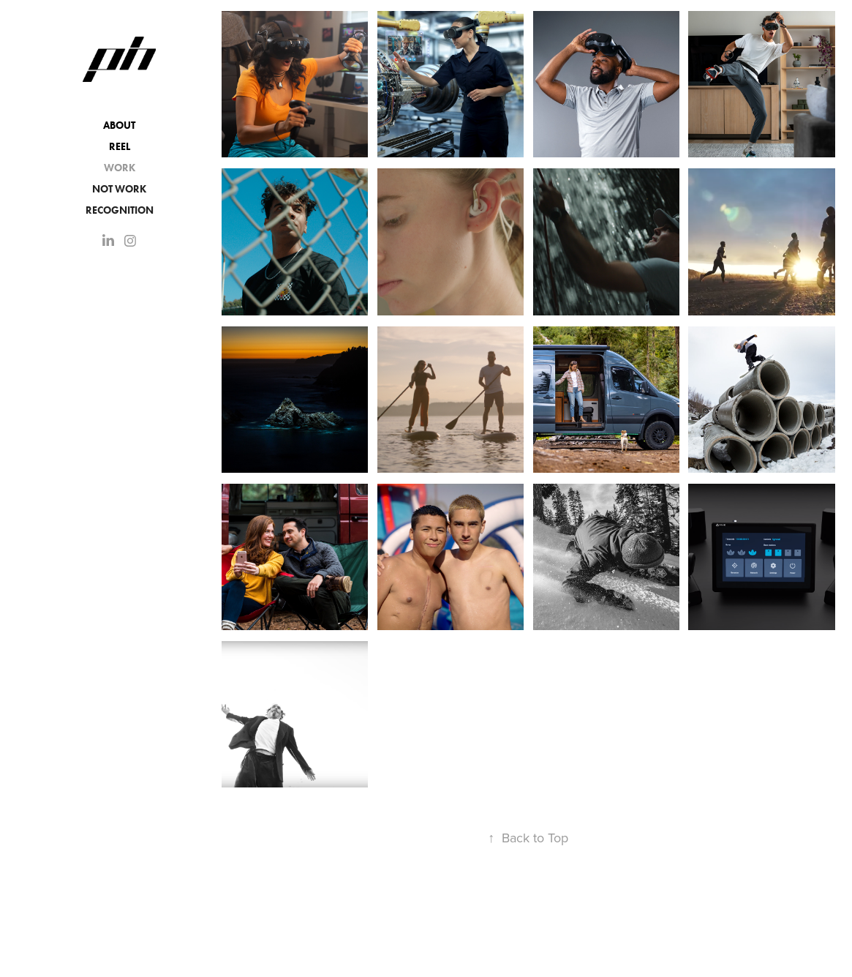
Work (119, 168)
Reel (119, 147)
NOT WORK (119, 189)
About (119, 125)
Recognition (120, 210)
